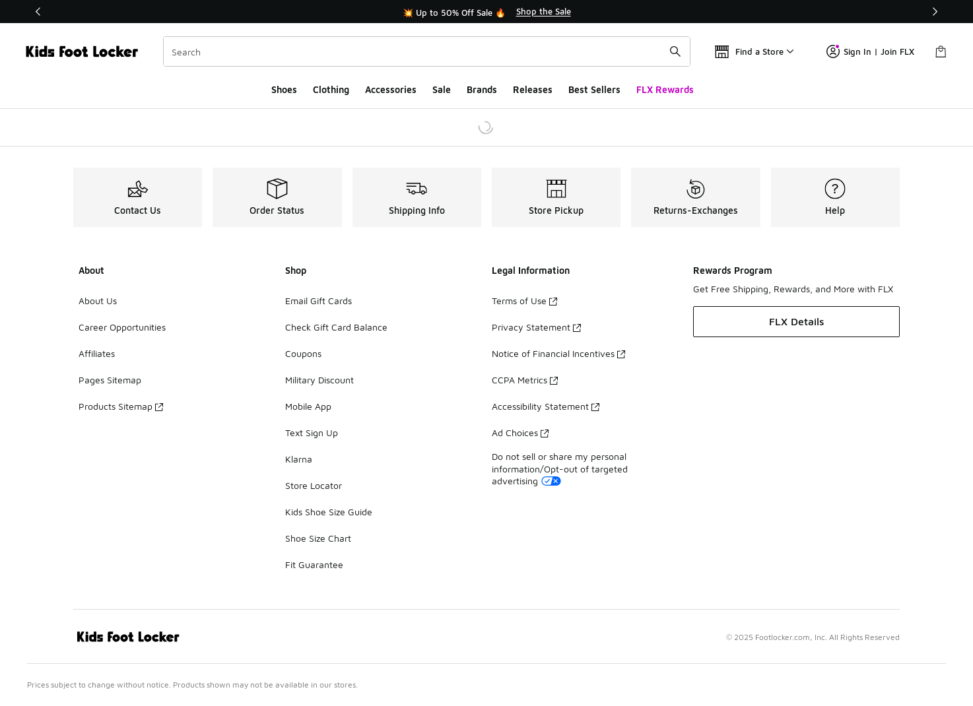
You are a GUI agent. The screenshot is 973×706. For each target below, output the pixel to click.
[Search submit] (675, 51)
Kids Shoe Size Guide (328, 511)
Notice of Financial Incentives (558, 353)
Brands (482, 89)
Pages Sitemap (110, 379)
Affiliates (97, 353)
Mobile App (308, 406)
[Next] (934, 11)
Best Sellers (594, 89)
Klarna (298, 459)
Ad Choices (520, 432)
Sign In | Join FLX (870, 51)
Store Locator (313, 485)
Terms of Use (524, 300)
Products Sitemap (121, 406)
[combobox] (427, 51)
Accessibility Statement (545, 406)
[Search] (427, 51)
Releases (533, 89)
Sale (441, 89)
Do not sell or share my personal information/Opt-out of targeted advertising (560, 468)
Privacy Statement (536, 327)
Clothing (331, 89)
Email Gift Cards (318, 300)
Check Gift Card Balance (336, 327)
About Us (98, 300)
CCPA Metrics (525, 379)
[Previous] (38, 11)
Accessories (391, 89)
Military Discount (319, 379)
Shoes (284, 89)
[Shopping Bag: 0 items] (940, 51)
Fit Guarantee (314, 564)
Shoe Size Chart (318, 538)
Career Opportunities (122, 327)
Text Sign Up (311, 432)
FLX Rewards (665, 89)
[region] (486, 12)
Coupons (303, 353)
